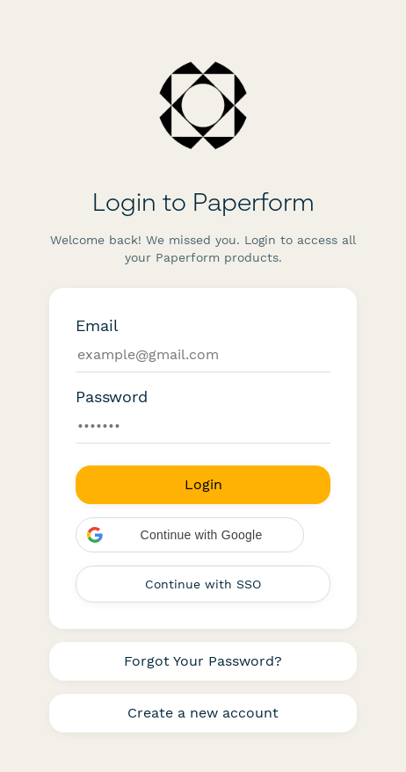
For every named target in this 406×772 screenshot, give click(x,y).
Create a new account (203, 712)
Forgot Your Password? (203, 661)
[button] (190, 534)
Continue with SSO (203, 584)
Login (203, 484)
